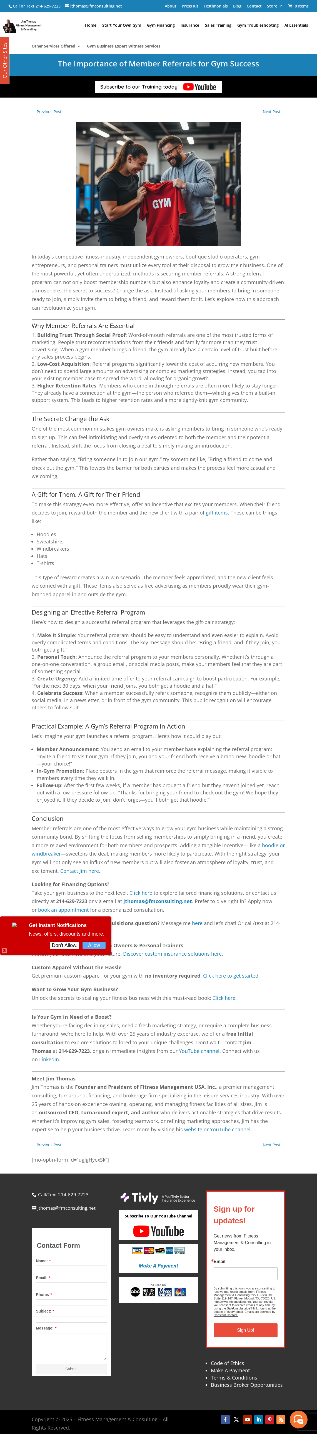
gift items (217, 512)
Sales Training (218, 25)
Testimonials (216, 6)
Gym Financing (161, 25)
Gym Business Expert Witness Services (123, 46)
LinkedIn (49, 1059)
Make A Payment (230, 1370)
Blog (237, 6)
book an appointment (63, 909)
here (197, 923)
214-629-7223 (48, 6)
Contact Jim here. (80, 871)
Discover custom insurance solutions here (172, 953)
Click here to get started (230, 975)
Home (90, 25)
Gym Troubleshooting (258, 25)
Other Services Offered (53, 46)
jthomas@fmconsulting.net (157, 901)
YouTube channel (199, 1051)
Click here (140, 892)
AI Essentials (296, 25)
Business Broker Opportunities (247, 1384)
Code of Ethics (227, 1363)
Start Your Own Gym (121, 25)
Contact (254, 6)
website (193, 1129)
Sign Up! (245, 1330)
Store (272, 6)
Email (220, 1261)
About (170, 6)
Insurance (190, 25)
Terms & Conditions (234, 1377)
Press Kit (190, 6)
